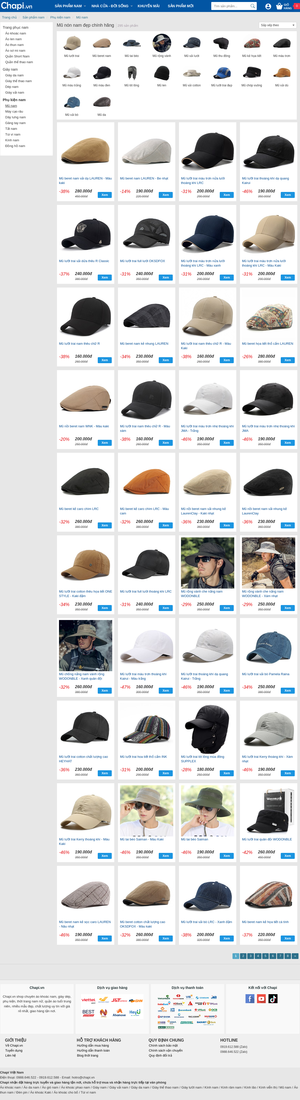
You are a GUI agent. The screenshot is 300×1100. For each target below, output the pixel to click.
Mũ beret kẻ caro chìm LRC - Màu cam (144, 511)
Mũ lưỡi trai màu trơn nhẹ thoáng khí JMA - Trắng (207, 428)
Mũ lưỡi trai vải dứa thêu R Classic (84, 261)
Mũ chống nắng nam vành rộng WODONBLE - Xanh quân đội (81, 676)
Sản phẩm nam (33, 17)
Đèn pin (22, 1092)
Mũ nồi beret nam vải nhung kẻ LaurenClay (264, 511)
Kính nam (12, 140)
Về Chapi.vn (14, 1045)
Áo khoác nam (15, 33)
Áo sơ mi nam (15, 50)
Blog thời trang (87, 1055)
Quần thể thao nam (19, 62)
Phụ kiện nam (60, 17)
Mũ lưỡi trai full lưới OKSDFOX (142, 261)
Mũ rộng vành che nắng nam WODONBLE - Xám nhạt (263, 594)
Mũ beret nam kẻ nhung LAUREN (144, 343)
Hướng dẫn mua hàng (93, 1045)
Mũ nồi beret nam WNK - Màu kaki (84, 426)
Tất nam (11, 129)
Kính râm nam (231, 1087)
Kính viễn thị (268, 1087)
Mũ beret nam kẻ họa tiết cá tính (265, 922)
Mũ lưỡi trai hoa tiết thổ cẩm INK (143, 757)
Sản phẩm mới (181, 6)
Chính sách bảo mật (163, 1045)
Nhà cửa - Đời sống (110, 6)
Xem (105, 195)
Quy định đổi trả (160, 1055)
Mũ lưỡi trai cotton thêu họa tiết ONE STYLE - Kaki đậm (85, 594)
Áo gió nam (50, 1087)
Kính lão (250, 1087)
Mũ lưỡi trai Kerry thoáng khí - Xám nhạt (267, 759)
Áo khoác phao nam (75, 1087)
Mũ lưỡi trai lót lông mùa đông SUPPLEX (202, 759)
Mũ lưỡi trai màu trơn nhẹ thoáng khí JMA (268, 428)
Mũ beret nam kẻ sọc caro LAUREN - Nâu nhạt (85, 924)
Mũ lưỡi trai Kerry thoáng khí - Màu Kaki (84, 841)
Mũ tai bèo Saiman (194, 839)
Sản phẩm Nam (68, 6)
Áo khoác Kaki (40, 1092)
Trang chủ (9, 17)
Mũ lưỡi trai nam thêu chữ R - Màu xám (145, 428)
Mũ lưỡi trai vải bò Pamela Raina (265, 674)
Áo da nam (31, 1087)
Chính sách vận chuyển (165, 1050)
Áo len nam (13, 39)
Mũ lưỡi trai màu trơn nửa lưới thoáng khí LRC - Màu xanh (203, 263)
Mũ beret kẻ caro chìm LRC (79, 509)
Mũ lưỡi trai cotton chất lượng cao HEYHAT (83, 759)
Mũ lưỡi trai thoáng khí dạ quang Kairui (265, 180)
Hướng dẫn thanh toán (93, 1050)
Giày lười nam (191, 1087)
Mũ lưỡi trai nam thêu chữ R (79, 343)
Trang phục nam (15, 27)
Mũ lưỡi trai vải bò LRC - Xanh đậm (206, 922)
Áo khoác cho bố (66, 1092)
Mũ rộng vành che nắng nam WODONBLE (201, 594)
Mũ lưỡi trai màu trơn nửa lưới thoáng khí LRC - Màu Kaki (264, 263)
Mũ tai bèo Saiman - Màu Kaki (142, 839)
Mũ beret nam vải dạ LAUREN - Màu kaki (85, 180)
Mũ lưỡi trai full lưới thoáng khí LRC (146, 591)
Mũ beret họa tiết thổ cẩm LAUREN (267, 343)
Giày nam (10, 69)
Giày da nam (14, 75)
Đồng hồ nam (15, 146)
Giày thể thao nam (18, 81)
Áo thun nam (14, 45)
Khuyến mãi (149, 6)
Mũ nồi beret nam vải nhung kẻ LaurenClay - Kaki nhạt (203, 511)
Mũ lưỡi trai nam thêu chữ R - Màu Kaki (206, 346)
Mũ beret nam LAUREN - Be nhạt (144, 178)
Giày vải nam (14, 92)
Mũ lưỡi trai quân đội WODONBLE (267, 839)
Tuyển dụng (13, 1050)
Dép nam (11, 87)
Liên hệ (10, 1055)
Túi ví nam (12, 134)
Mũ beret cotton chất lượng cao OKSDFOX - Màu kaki (142, 924)
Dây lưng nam (15, 117)
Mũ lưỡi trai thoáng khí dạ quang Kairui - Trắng (204, 676)
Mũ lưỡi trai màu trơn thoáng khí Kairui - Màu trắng (143, 676)
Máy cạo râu (14, 111)
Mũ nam (82, 17)
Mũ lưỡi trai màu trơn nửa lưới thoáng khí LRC (203, 180)
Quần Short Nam (17, 56)
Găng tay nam (15, 123)
